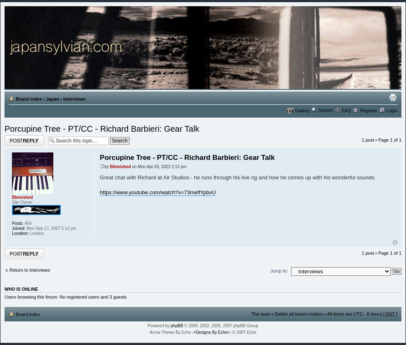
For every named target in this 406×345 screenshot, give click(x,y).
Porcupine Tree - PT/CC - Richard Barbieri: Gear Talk (102, 128)
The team (260, 313)
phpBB (177, 325)
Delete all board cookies (299, 313)
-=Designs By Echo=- (212, 332)
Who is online (21, 289)
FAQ (346, 110)
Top (395, 242)
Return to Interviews (30, 270)
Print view (392, 97)
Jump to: (279, 270)
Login (391, 110)
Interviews (74, 99)
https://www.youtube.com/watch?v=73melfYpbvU (158, 192)
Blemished (120, 166)
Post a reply (24, 140)
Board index (29, 99)
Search (325, 110)
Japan (52, 99)
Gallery (302, 110)
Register (368, 110)
